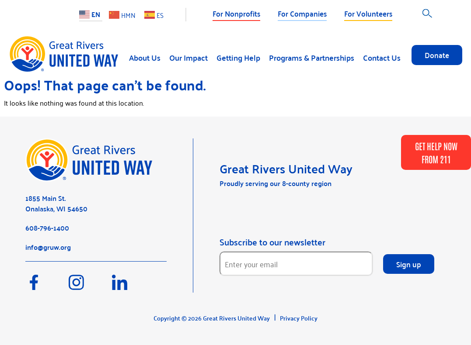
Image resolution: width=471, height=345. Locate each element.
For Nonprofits (236, 13)
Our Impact (188, 57)
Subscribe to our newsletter (272, 242)
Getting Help (238, 57)
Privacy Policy (298, 318)
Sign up (408, 264)
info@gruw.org (48, 247)
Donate (437, 55)
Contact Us (382, 57)
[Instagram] (90, 286)
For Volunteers (368, 13)
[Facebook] (47, 286)
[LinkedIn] (133, 286)
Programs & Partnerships (311, 57)
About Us (144, 57)
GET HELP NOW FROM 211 (436, 152)
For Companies (302, 13)
